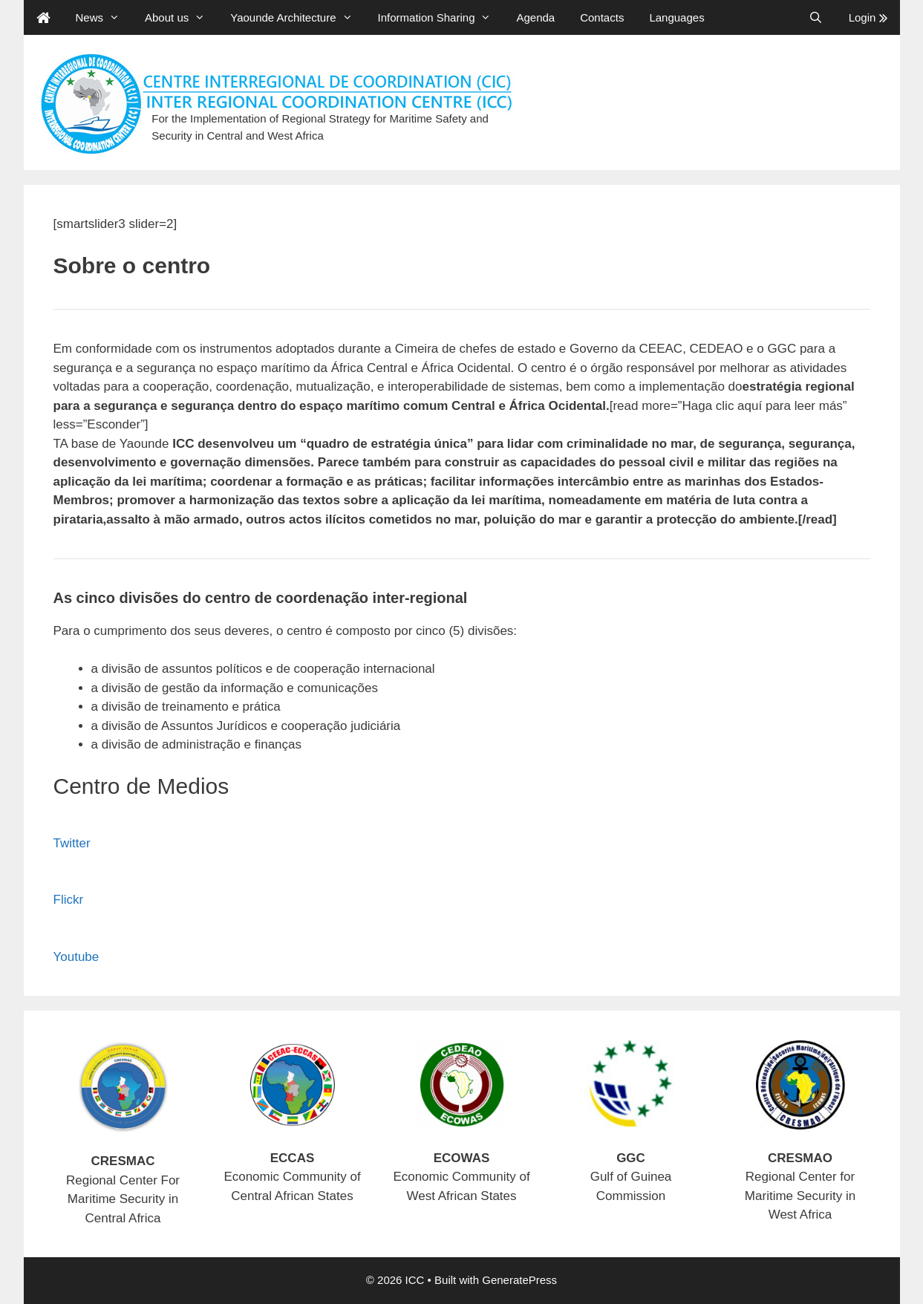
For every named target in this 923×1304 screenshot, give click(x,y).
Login (868, 17)
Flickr (68, 900)
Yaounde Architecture (297, 17)
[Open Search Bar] (815, 17)
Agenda (535, 17)
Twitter (72, 843)
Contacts (602, 17)
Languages (676, 17)
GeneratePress (519, 1280)
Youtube (76, 957)
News (104, 17)
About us (181, 17)
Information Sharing (441, 17)
